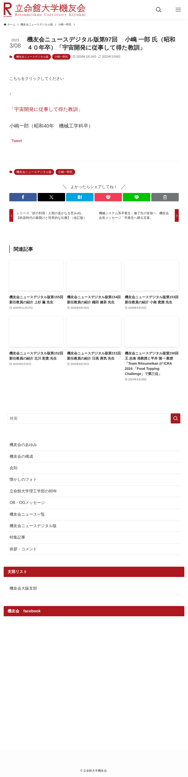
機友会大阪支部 (23, 588)
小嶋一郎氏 (61, 56)
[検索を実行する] (175, 418)
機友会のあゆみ (23, 445)
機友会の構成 (21, 456)
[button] (23, 197)
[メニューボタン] (178, 10)
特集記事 (17, 537)
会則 (13, 468)
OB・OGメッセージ (27, 502)
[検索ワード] (94, 418)
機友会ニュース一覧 (27, 514)
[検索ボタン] (158, 10)
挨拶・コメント (23, 549)
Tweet (16, 140)
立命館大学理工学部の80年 (33, 491)
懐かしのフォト (23, 479)
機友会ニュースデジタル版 (32, 56)
